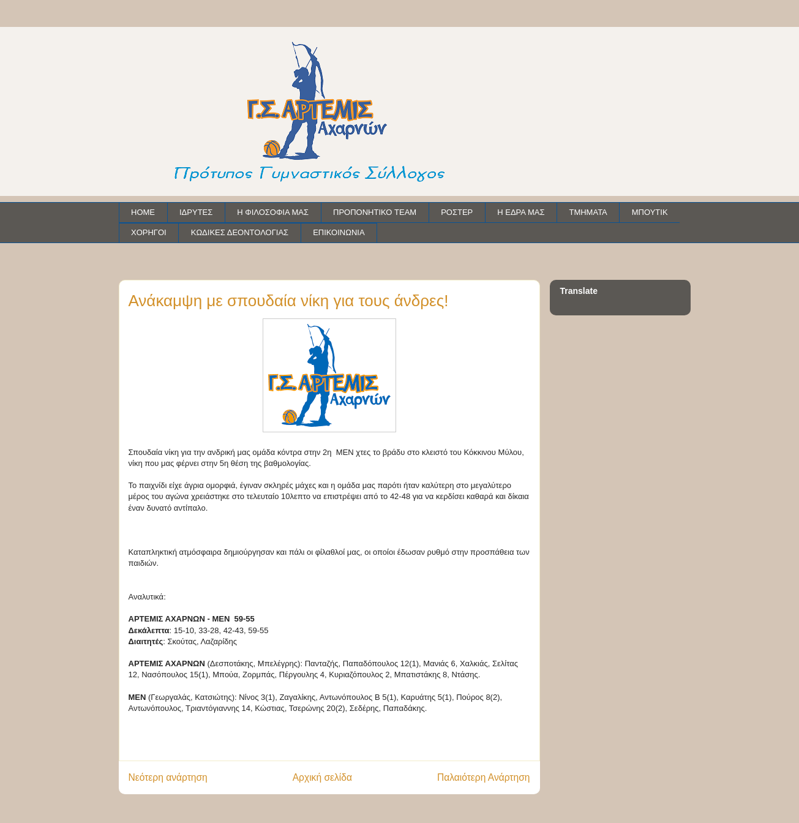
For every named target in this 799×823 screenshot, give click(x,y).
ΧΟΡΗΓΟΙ (149, 232)
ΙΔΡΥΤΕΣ (195, 212)
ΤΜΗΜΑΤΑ (588, 212)
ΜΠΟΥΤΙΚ (650, 212)
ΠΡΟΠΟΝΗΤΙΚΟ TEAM (374, 212)
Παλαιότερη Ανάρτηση (483, 777)
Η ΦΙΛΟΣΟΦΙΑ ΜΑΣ (273, 212)
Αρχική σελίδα (322, 777)
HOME (143, 212)
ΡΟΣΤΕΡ (457, 212)
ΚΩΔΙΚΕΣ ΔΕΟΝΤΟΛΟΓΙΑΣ (239, 232)
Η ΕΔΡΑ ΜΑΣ (520, 212)
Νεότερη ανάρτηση (168, 777)
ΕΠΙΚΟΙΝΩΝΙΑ (338, 232)
